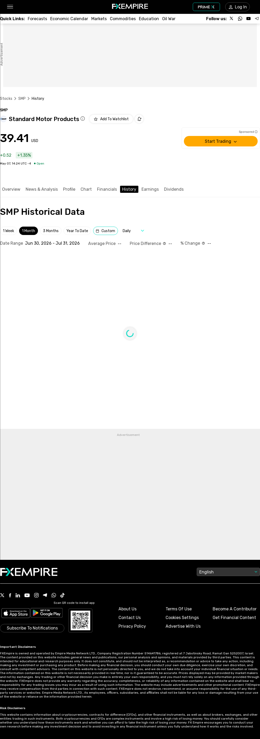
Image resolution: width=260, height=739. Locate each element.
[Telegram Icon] (45, 595)
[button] (9, 7)
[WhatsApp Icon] (54, 596)
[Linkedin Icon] (17, 596)
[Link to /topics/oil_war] (169, 18)
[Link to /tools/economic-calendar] (69, 18)
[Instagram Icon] (36, 596)
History (129, 189)
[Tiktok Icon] (62, 596)
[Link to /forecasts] (37, 18)
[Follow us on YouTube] (248, 18)
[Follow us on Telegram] (257, 18)
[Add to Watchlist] (111, 119)
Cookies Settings (182, 617)
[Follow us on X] (232, 18)
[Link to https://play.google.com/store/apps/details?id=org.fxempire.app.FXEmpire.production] (46, 613)
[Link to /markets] (99, 18)
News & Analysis (42, 189)
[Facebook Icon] (10, 596)
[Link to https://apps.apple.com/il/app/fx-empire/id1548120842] (15, 613)
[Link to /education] (149, 18)
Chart (86, 189)
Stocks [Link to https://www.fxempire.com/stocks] (6, 98)
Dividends (174, 189)
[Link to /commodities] (123, 18)
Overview (11, 189)
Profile (69, 189)
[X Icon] (2, 595)
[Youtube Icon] (27, 595)
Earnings (150, 189)
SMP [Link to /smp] (22, 98)
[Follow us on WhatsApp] (240, 18)
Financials (107, 189)
